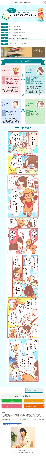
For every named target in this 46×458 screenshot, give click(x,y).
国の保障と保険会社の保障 (34, 390)
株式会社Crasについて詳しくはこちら (12, 424)
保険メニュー (43, 2)
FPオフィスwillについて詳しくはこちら (13, 423)
